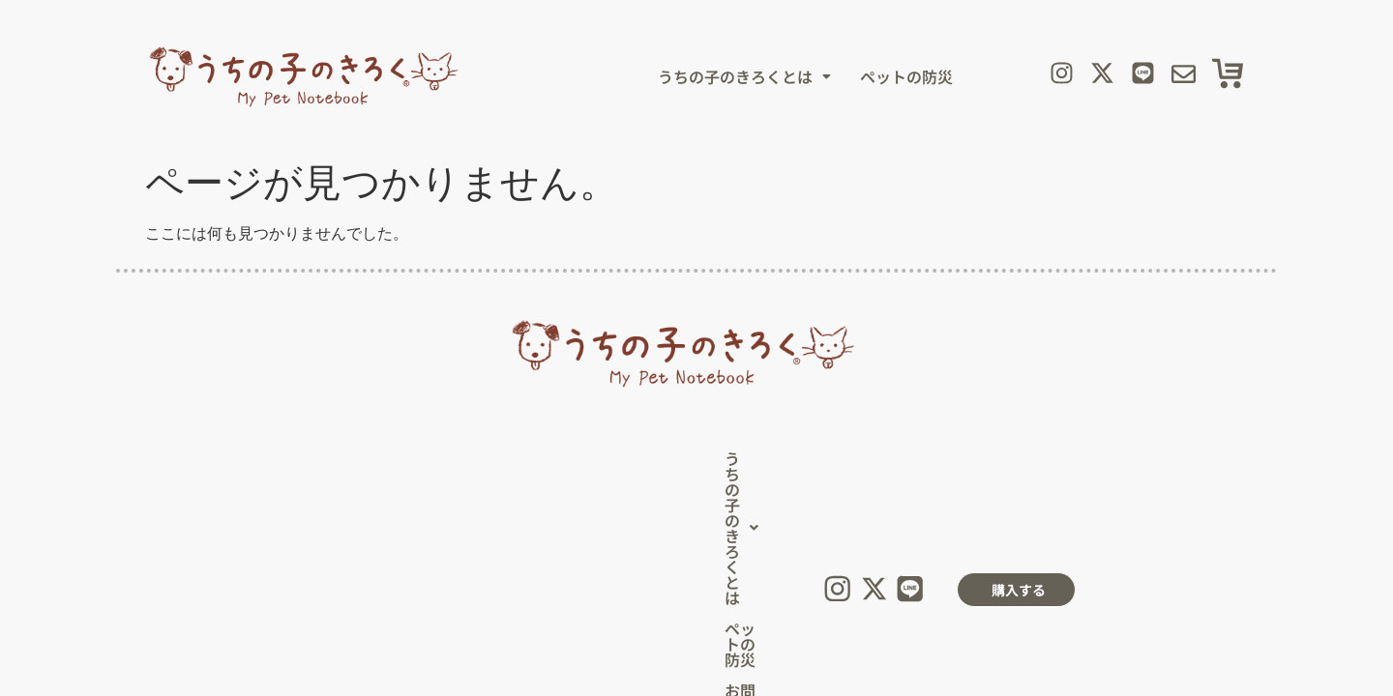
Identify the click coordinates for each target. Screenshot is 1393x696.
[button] (744, 76)
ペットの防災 (906, 76)
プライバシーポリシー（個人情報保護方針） (594, 533)
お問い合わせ (637, 463)
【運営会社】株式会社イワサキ (837, 533)
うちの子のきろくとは (744, 76)
